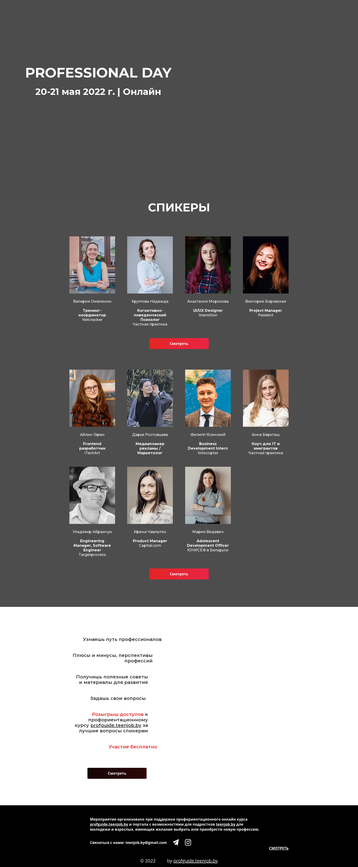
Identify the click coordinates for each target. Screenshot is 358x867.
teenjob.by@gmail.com (146, 842)
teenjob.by (225, 824)
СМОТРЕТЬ (279, 848)
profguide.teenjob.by (115, 725)
